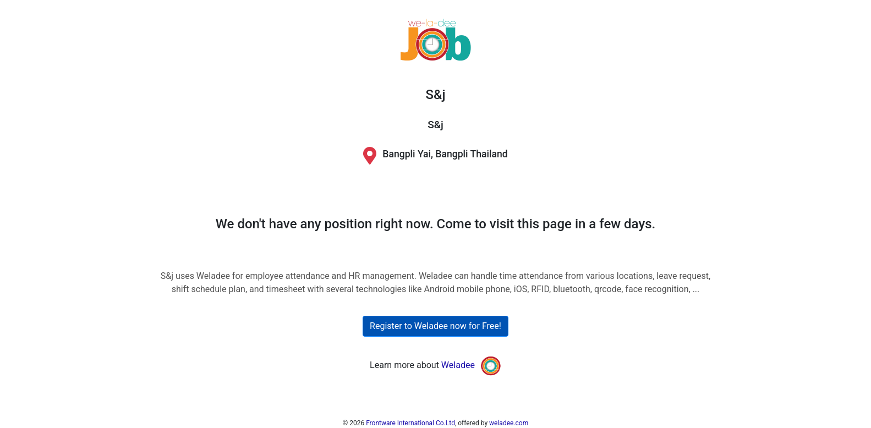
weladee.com (508, 423)
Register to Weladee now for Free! (435, 326)
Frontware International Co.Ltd (410, 423)
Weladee (458, 365)
